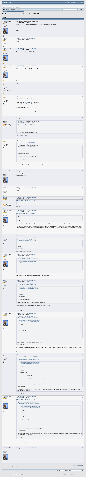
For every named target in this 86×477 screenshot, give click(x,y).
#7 (82, 117)
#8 (82, 140)
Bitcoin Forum (5, 13)
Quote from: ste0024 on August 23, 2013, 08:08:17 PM (25, 257)
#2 (82, 38)
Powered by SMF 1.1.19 (36, 474)
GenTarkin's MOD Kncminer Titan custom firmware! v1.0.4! (26, 113)
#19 (82, 447)
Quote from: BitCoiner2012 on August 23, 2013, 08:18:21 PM (26, 356)
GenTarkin (5, 95)
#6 (82, 96)
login (13, 7)
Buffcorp (5, 38)
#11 (82, 198)
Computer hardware (27, 13)
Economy (11, 13)
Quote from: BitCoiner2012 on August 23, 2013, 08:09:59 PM (26, 283)
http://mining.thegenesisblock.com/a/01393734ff (26, 100)
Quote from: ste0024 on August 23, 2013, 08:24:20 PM (25, 399)
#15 (82, 280)
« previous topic (75, 15)
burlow (4, 82)
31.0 (16, 9)
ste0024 (4, 187)
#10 (82, 187)
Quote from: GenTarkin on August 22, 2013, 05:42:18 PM (27, 144)
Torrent (19, 9)
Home (5, 11)
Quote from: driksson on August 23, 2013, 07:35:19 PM (25, 213)
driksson (5, 117)
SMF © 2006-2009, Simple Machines (47, 474)
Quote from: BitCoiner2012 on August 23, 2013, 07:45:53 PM (26, 237)
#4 (82, 66)
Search (11, 11)
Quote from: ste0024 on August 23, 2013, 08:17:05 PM (25, 316)
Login (15, 11)
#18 (82, 397)
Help (9, 11)
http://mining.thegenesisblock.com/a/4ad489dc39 (26, 103)
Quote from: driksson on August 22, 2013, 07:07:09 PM (25, 142)
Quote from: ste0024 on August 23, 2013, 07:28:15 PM (25, 200)
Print (82, 17)
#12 (82, 211)
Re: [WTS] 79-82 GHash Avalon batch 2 (27, 38)
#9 (82, 170)
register (17, 7)
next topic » (81, 15)
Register (18, 11)
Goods (21, 13)
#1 (82, 21)
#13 (82, 235)
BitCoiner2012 (6, 21)
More (22, 11)
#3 (82, 49)
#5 (82, 83)
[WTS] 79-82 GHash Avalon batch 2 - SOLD (41, 13)
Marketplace (16, 13)
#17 (82, 354)
